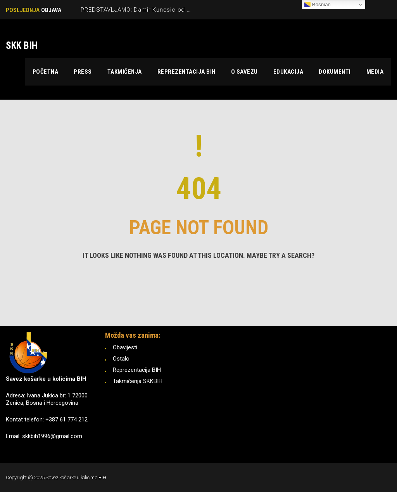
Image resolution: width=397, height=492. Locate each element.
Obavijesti (125, 347)
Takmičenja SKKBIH (137, 381)
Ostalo (121, 358)
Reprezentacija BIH (137, 369)
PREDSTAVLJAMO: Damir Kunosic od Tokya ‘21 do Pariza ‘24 (167, 9)
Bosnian (317, 5)
